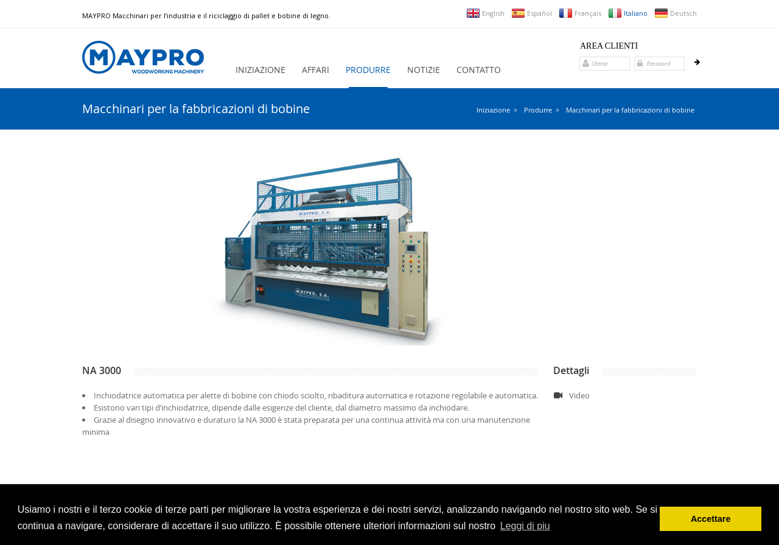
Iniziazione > (497, 109)
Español (531, 13)
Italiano (628, 13)
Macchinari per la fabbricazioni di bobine (630, 109)
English (485, 13)
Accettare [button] (711, 519)
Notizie (423, 69)
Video (579, 395)
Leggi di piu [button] (525, 526)
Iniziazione (260, 69)
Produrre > (541, 109)
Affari (315, 69)
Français (580, 13)
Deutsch (675, 13)
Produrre (368, 69)
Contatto (478, 69)
